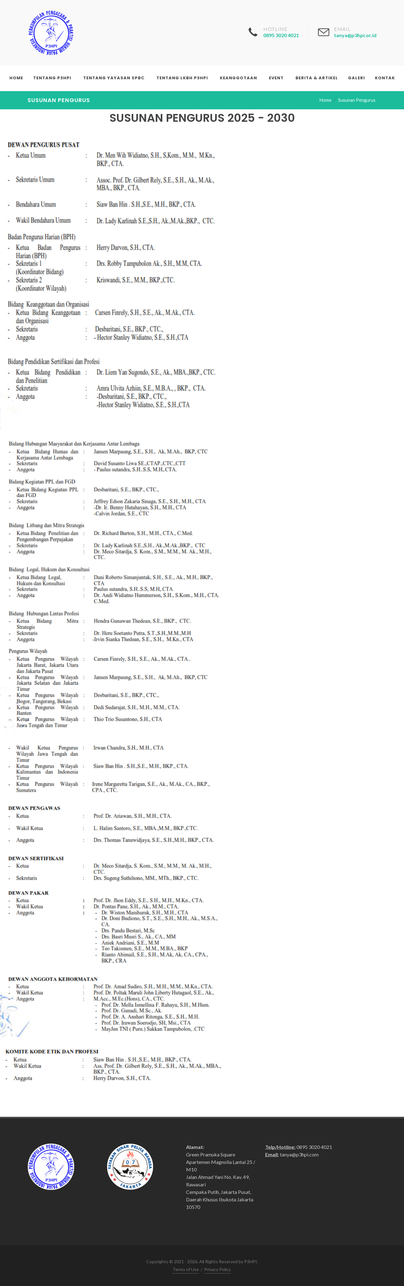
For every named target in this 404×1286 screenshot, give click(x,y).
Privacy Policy (217, 1269)
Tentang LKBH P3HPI (182, 78)
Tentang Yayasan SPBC (113, 78)
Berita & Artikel (316, 78)
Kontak (385, 78)
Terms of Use (186, 1269)
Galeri (356, 78)
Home (16, 78)
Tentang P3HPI (52, 78)
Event (276, 78)
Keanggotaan (238, 78)
